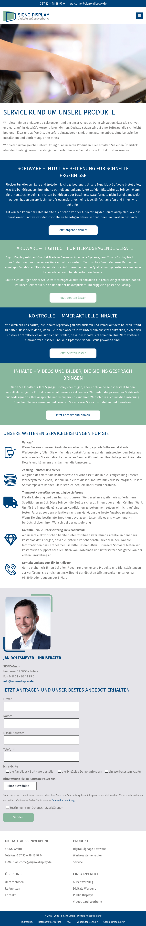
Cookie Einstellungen (114, 922)
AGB (69, 922)
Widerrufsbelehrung (87, 922)
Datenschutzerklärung (63, 800)
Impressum (27, 922)
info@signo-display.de (18, 681)
